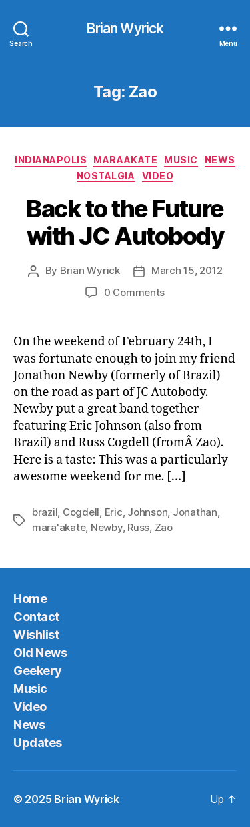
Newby (107, 527)
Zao (164, 527)
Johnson (147, 512)
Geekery (37, 671)
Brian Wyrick (125, 28)
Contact (36, 617)
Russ (138, 527)
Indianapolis (51, 159)
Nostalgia (106, 175)
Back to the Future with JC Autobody (124, 222)
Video (158, 175)
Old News (40, 653)
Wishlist (36, 635)
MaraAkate (125, 159)
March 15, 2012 (186, 270)
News (220, 159)
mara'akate (58, 527)
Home (30, 599)
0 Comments (134, 292)
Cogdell (81, 512)
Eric (114, 512)
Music (181, 159)
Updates (37, 743)
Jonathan (195, 512)
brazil (44, 512)
